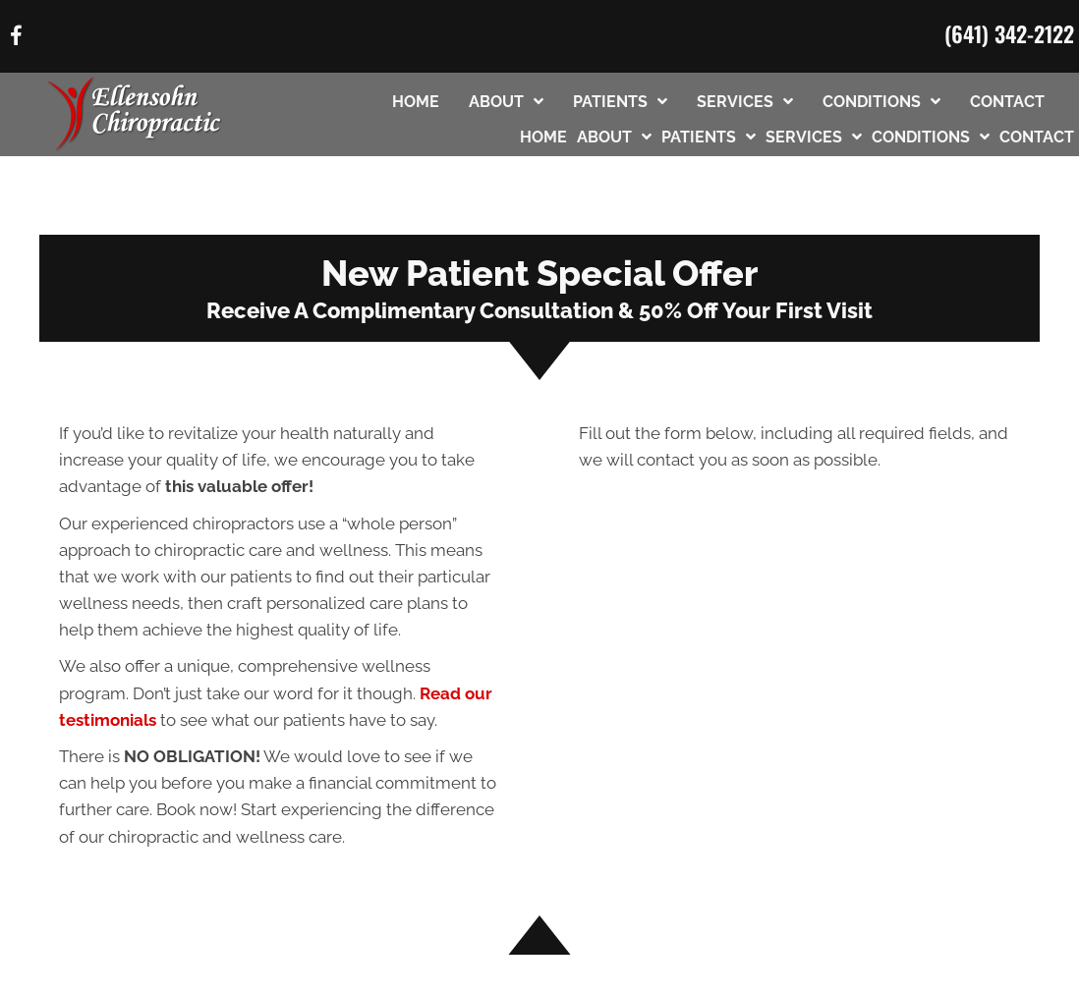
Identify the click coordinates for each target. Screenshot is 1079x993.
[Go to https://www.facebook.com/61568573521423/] (16, 39)
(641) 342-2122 (1009, 33)
